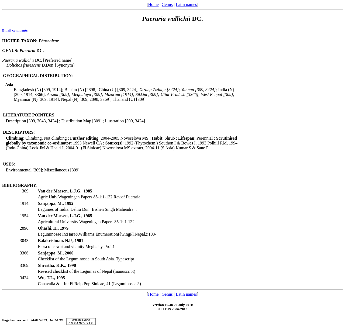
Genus (167, 4)
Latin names (186, 4)
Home (153, 4)
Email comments (15, 30)
